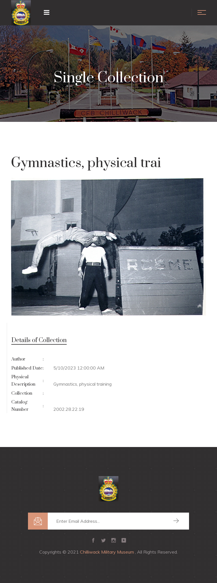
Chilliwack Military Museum (107, 552)
